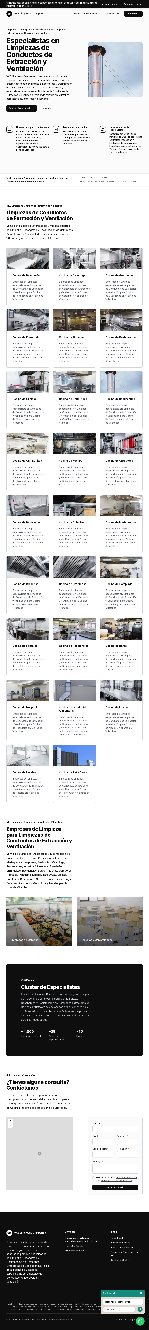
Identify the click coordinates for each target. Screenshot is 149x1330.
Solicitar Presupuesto (21, 108)
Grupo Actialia (136, 1319)
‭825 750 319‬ (112, 13)
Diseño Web (121, 1319)
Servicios (90, 13)
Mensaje (97, 1161)
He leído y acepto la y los (116, 1179)
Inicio (76, 13)
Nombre (97, 1123)
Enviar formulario (115, 1187)
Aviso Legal (117, 1238)
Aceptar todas (109, 4)
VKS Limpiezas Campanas (26, 14)
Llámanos (48, 108)
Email (96, 1136)
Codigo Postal (100, 1149)
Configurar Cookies (121, 1260)
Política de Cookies (121, 1242)
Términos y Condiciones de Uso (116, 1180)
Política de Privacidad (126, 1177)
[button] (39, 1153)
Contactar (133, 13)
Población (123, 1149)
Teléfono (122, 1136)
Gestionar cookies (133, 4)
